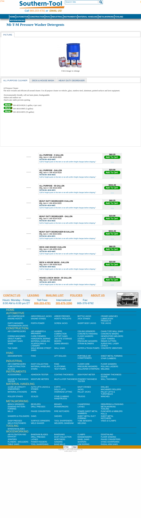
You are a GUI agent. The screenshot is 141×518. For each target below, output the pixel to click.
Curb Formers (38, 336)
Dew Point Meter (86, 375)
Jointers (12, 439)
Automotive (22, 17)
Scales (11, 369)
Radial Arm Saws (109, 444)
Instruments (70, 17)
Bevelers (36, 404)
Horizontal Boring (40, 339)
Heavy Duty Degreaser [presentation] (72, 80)
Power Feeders (39, 442)
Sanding (58, 442)
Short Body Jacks (87, 323)
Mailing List (55, 295)
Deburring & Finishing (112, 404)
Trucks (81, 396)
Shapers (82, 442)
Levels (81, 339)
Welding (105, 369)
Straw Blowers (86, 344)
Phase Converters (40, 411)
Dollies (105, 387)
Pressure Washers (87, 341)
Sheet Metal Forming (112, 356)
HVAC (47, 17)
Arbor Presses (62, 316)
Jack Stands (84, 319)
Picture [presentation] (7, 35)
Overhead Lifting (63, 392)
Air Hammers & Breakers (38, 332)
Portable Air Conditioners (85, 357)
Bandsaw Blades (16, 429)
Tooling (119, 17)
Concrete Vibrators (111, 348)
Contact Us (11, 295)
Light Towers (108, 339)
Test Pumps (60, 369)
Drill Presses (38, 407)
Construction (37, 17)
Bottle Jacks (84, 316)
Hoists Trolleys (62, 319)
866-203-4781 (37, 10)
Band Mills (59, 444)
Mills (10, 411)
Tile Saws (12, 348)
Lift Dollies (60, 356)
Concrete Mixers (110, 334)
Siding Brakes (61, 344)
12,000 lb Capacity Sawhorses (17, 388)
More (33, 392)
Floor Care (84, 364)
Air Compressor (16, 316)
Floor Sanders (85, 336)
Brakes (58, 404)
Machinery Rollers (111, 389)
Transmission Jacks (18, 326)
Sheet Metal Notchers (107, 417)
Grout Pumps (14, 339)
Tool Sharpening (40, 444)
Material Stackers (17, 392)
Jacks (81, 389)
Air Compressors (17, 331)
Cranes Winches (109, 316)
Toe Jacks (106, 323)
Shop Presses (15, 421)
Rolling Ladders (109, 366)
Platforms (59, 366)
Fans (33, 356)
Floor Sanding (108, 437)
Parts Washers (15, 323)
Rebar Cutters (108, 341)
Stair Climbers (108, 358)
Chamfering (84, 404)
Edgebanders (85, 437)
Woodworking (17, 20)
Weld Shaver (37, 423)
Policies (76, 295)
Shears (58, 416)
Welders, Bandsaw (64, 423)
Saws (10, 344)
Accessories (14, 375)
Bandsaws (59, 434)
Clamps (81, 434)
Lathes (81, 407)
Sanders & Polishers (18, 416)
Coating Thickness (64, 375)
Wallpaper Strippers (88, 369)
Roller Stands (15, 396)
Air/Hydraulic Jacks (41, 316)
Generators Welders (112, 336)
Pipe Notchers (61, 411)
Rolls (104, 414)
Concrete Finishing (88, 334)
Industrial (57, 17)
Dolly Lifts (60, 389)
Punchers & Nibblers (111, 411)
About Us (98, 295)
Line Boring (83, 444)
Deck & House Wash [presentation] (43, 80)
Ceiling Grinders (86, 331)
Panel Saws (83, 439)
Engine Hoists (15, 319)
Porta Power (37, 323)
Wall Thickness (109, 379)
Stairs (34, 369)
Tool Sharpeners (63, 421)
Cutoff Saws (61, 336)
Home (12, 17)
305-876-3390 (64, 303)
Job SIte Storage (63, 339)
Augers (58, 331)
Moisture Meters (40, 379)
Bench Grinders (16, 404)
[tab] (7, 34)
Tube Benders (85, 421)
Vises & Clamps (108, 421)
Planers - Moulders (18, 442)
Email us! (56, 10)
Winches (105, 396)
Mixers (57, 341)
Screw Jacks (61, 323)
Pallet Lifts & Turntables (108, 393)
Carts (57, 387)
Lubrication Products (107, 320)
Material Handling (88, 17)
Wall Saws (59, 348)
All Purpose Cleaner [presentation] (15, 80)
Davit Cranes (84, 387)
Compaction (60, 334)
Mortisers (59, 439)
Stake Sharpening (110, 442)
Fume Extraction (16, 366)
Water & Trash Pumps (88, 348)
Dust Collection (39, 364)
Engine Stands (38, 319)
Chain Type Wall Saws (112, 331)
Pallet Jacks (84, 392)
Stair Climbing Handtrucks (61, 397)
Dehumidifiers (15, 356)
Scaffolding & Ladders (38, 345)
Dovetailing (107, 434)
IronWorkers (61, 407)
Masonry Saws (15, 341)
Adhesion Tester (39, 375)
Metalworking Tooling (108, 408)
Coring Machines (16, 336)
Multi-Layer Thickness (65, 379)
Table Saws (13, 444)
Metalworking (106, 17)
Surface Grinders (40, 421)
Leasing (33, 295)
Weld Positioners (17, 423)
